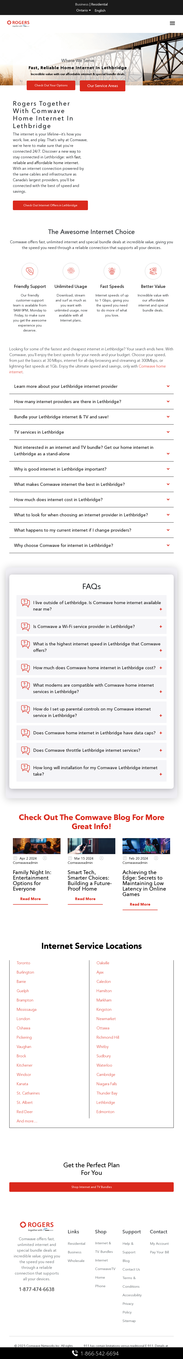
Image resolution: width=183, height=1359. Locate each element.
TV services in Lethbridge (39, 432)
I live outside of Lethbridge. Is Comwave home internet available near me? (97, 606)
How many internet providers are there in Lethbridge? (67, 401)
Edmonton (105, 1111)
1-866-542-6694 (96, 1353)
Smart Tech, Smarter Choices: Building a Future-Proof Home (90, 880)
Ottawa (103, 1028)
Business (82, 4)
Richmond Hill (108, 1037)
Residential (99, 4)
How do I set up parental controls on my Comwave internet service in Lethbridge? (92, 712)
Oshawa (23, 1028)
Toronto (23, 962)
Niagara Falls (107, 1083)
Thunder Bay (107, 1093)
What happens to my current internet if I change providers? (73, 530)
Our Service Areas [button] (102, 85)
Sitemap (129, 1320)
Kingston (104, 1009)
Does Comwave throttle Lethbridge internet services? (86, 750)
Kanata (22, 1083)
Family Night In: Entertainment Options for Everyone (32, 880)
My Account (159, 1243)
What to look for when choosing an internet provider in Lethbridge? (81, 515)
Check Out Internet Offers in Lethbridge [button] (50, 205)
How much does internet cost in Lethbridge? (58, 499)
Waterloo (104, 1065)
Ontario (83, 10)
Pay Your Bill (159, 1252)
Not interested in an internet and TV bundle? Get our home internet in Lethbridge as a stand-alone (83, 450)
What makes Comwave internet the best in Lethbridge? (69, 484)
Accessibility (132, 1295)
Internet (101, 1260)
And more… (27, 1121)
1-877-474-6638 (37, 1289)
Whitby (102, 1046)
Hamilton (104, 990)
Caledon (104, 981)
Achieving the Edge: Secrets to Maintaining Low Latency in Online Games (144, 883)
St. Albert (25, 1102)
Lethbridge (106, 1102)
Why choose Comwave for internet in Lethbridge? (63, 545)
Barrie (21, 981)
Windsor (24, 1074)
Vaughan (24, 1046)
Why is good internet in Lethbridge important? (60, 469)
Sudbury (104, 1055)
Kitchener (24, 1065)
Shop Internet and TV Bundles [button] (91, 1187)
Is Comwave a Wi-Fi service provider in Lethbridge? (84, 626)
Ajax (100, 972)
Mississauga (26, 1009)
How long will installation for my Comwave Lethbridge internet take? (95, 771)
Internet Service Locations (91, 946)
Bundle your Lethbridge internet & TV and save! (61, 417)
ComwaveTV (105, 1268)
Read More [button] (30, 898)
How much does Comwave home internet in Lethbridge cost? (94, 667)
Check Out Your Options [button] (51, 85)
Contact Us (131, 1269)
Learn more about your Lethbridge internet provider (66, 386)
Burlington (25, 972)
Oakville (103, 962)
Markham (104, 1000)
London (23, 1018)
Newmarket (106, 1018)
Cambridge (106, 1074)
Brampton (25, 1000)
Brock (21, 1055)
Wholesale (76, 1260)
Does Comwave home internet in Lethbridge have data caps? (94, 733)
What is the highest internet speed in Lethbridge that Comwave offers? (97, 647)
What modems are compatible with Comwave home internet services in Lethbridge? (93, 688)
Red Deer (25, 1111)
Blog (126, 1260)
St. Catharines (28, 1093)
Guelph (23, 990)
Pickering (24, 1037)
